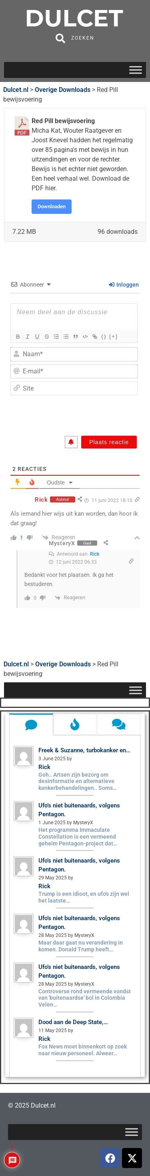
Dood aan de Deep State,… (73, 1022)
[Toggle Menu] (135, 70)
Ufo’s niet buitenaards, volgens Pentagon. (79, 810)
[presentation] (80, 414)
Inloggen (124, 284)
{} (104, 336)
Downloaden (52, 206)
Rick (94, 554)
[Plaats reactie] (109, 442)
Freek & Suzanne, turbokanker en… (84, 750)
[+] (113, 336)
